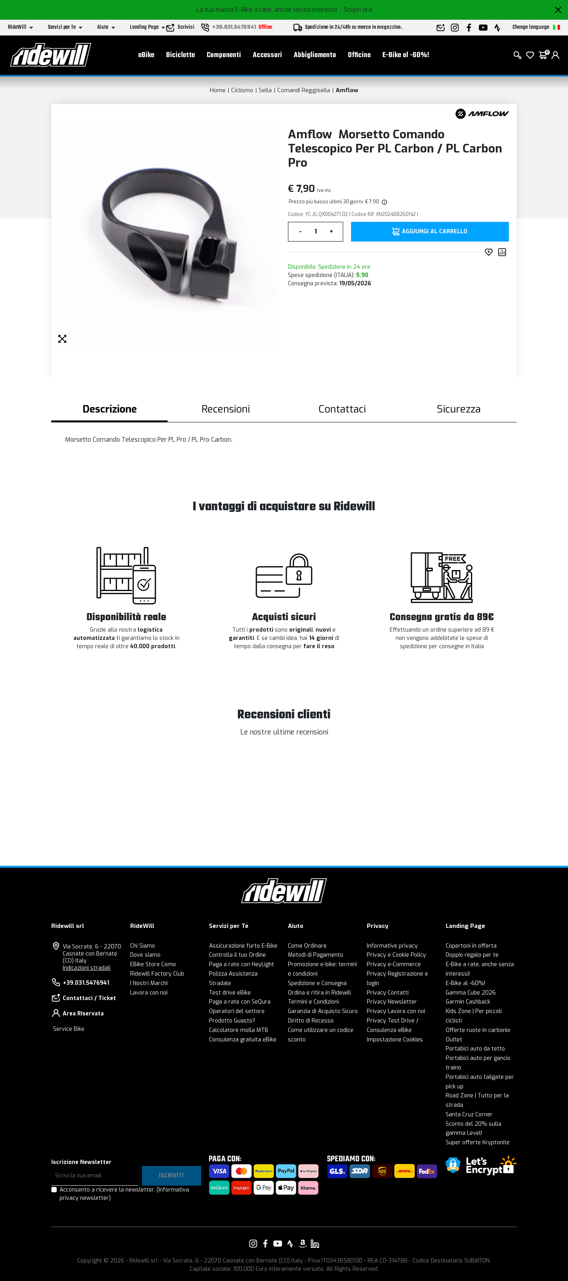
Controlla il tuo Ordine (237, 955)
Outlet (454, 1039)
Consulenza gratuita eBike (243, 1039)
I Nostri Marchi (149, 983)
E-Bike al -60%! (406, 55)
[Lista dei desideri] (530, 55)
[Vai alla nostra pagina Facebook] (265, 1243)
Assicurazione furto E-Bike (243, 946)
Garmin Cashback (468, 1002)
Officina (359, 55)
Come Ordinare (307, 946)
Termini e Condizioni (313, 1002)
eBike (146, 55)
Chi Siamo (142, 946)
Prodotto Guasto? (232, 1020)
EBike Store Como (153, 964)
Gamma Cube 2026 (471, 993)
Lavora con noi (149, 993)
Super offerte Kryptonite (478, 1142)
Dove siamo (145, 955)
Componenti (224, 55)
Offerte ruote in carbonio (478, 1030)
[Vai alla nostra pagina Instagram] (253, 1243)
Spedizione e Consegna (317, 983)
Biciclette (180, 55)
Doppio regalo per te (472, 955)
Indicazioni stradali (86, 968)
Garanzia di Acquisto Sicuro (323, 1011)
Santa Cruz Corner (469, 1114)
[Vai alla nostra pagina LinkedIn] (315, 1243)
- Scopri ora (355, 10)
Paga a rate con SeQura (240, 1002)
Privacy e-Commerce (394, 964)
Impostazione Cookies (395, 1039)
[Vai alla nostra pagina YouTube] (277, 1243)
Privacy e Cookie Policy (396, 955)
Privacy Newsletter (392, 1002)
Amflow (347, 90)
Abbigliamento (315, 55)
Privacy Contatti (388, 993)
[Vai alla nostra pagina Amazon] (302, 1243)
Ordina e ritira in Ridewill (319, 993)
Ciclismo (242, 90)
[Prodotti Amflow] (482, 113)
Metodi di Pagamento (315, 955)
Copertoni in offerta (471, 946)
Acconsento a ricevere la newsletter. (124, 1194)
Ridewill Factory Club (157, 974)
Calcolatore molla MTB (238, 1030)
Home (218, 90)
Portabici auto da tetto (475, 1048)
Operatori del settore (237, 1011)
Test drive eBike (230, 993)
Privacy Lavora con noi (396, 1011)
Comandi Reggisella (303, 90)
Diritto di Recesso (311, 1020)
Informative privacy (392, 946)
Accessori (267, 55)
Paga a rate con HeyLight (241, 964)
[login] (555, 55)
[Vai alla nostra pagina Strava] (290, 1243)
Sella (265, 90)
